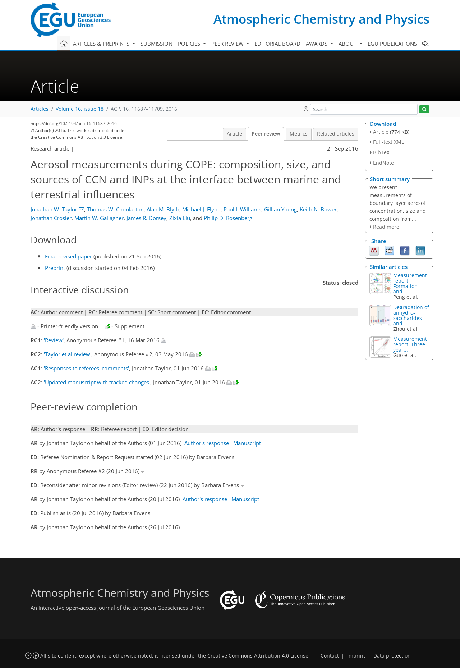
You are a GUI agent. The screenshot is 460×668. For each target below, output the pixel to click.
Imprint (356, 656)
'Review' (54, 340)
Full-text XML (388, 141)
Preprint (55, 267)
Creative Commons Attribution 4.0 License (257, 656)
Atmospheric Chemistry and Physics (321, 18)
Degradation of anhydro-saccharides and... (411, 315)
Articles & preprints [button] (102, 43)
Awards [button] (317, 43)
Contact (330, 656)
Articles (40, 109)
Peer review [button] (228, 43)
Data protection (392, 656)
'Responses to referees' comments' (86, 368)
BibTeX (381, 152)
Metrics (299, 134)
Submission (156, 43)
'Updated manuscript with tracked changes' (97, 382)
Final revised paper (68, 256)
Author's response (206, 443)
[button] (306, 109)
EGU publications (392, 43)
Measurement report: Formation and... (410, 283)
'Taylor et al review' (67, 354)
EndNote (383, 162)
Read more (386, 226)
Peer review (266, 134)
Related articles (335, 134)
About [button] (348, 43)
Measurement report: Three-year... (410, 344)
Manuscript (247, 443)
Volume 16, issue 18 (80, 109)
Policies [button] (190, 43)
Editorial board (277, 43)
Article (234, 134)
